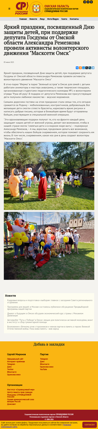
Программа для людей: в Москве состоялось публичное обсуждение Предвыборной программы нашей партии (46, 308)
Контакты (74, 19)
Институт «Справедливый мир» (20, 390)
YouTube (43, 369)
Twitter (10, 369)
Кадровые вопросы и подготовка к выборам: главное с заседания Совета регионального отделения (48, 301)
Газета (64, 19)
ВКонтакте (11, 372)
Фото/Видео (53, 19)
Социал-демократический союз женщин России (20, 400)
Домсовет (11, 404)
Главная (23, 19)
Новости (33, 19)
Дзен (9, 367)
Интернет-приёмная (16, 362)
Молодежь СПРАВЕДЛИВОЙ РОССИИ (19, 396)
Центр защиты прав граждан (19, 392)
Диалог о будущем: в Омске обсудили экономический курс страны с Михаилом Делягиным (44, 314)
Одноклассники (13, 375)
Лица (42, 19)
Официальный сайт (15, 359)
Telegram (11, 364)
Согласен (90, 425)
